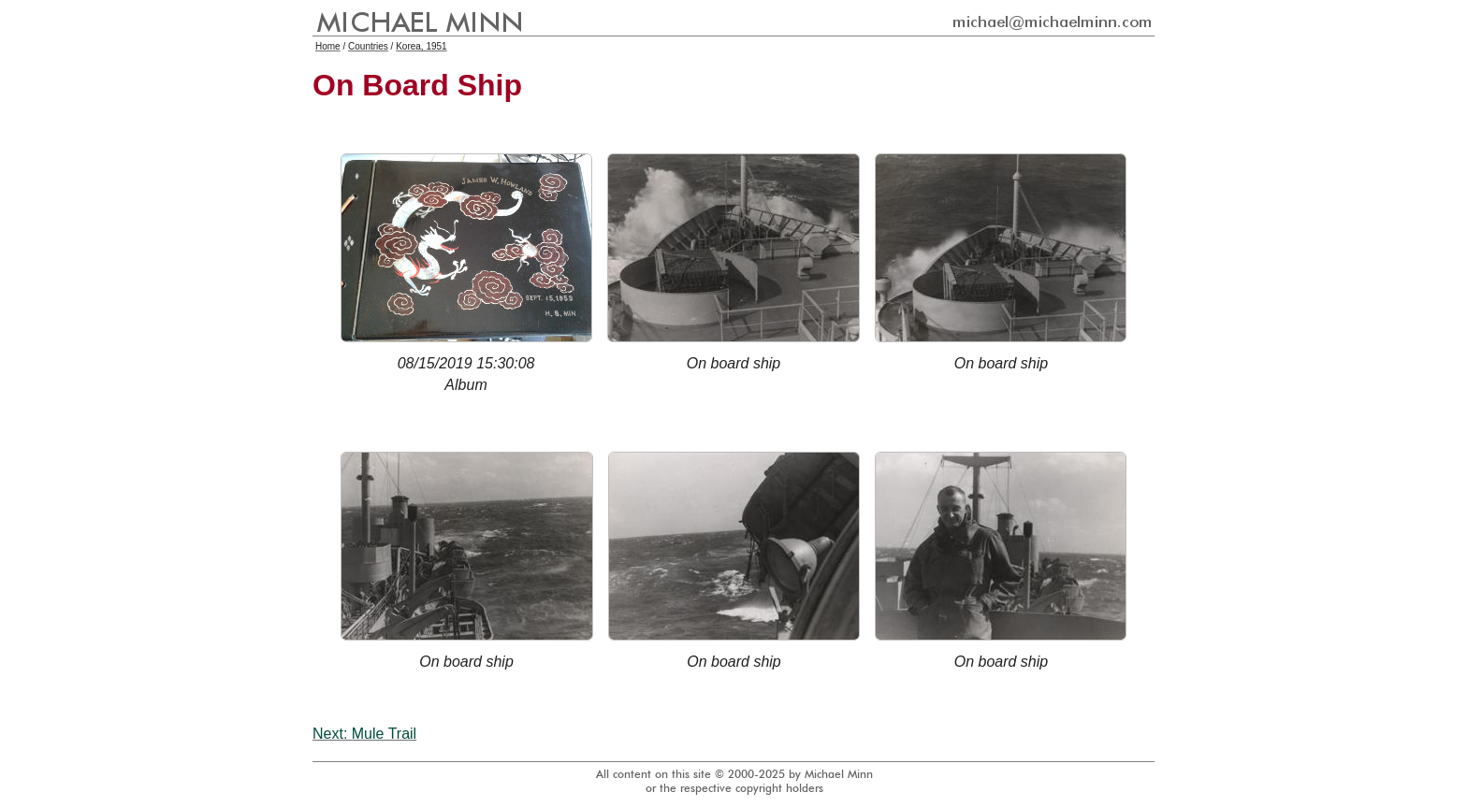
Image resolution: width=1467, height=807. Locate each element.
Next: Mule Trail (364, 734)
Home (328, 46)
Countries (368, 46)
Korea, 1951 (421, 46)
